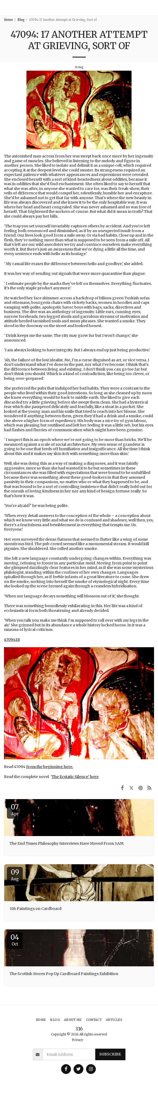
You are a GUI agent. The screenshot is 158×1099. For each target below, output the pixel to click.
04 (15, 940)
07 (15, 809)
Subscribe (110, 1054)
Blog (21, 20)
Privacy (77, 1040)
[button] (151, 7)
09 (15, 874)
